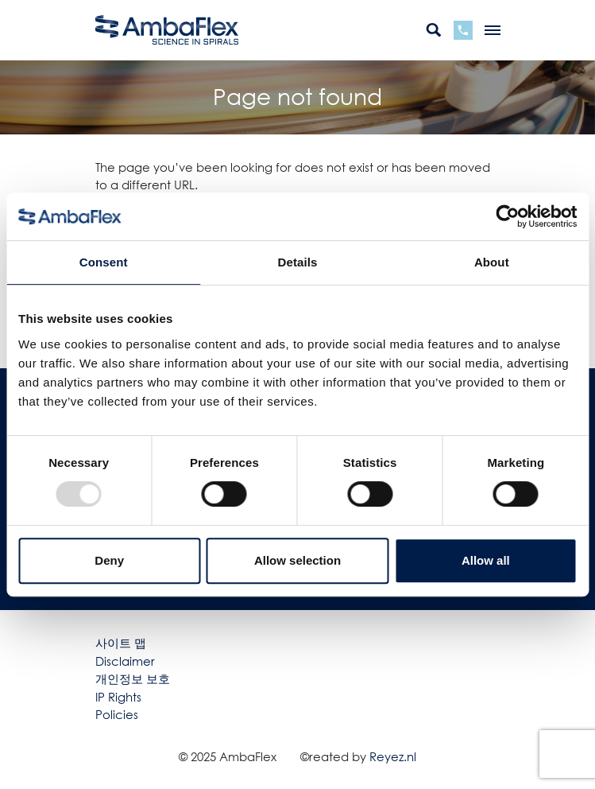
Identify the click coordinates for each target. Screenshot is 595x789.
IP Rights (118, 697)
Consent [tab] (103, 262)
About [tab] (491, 262)
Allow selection (297, 560)
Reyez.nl (392, 756)
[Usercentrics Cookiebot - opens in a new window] (507, 216)
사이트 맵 (120, 642)
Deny (109, 560)
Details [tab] (298, 262)
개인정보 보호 (132, 678)
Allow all (486, 560)
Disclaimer (125, 661)
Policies (116, 714)
